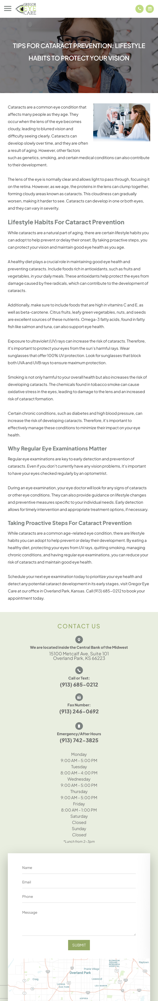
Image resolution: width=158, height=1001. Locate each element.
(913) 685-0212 (79, 684)
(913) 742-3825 (79, 740)
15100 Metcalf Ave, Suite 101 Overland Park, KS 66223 (79, 656)
